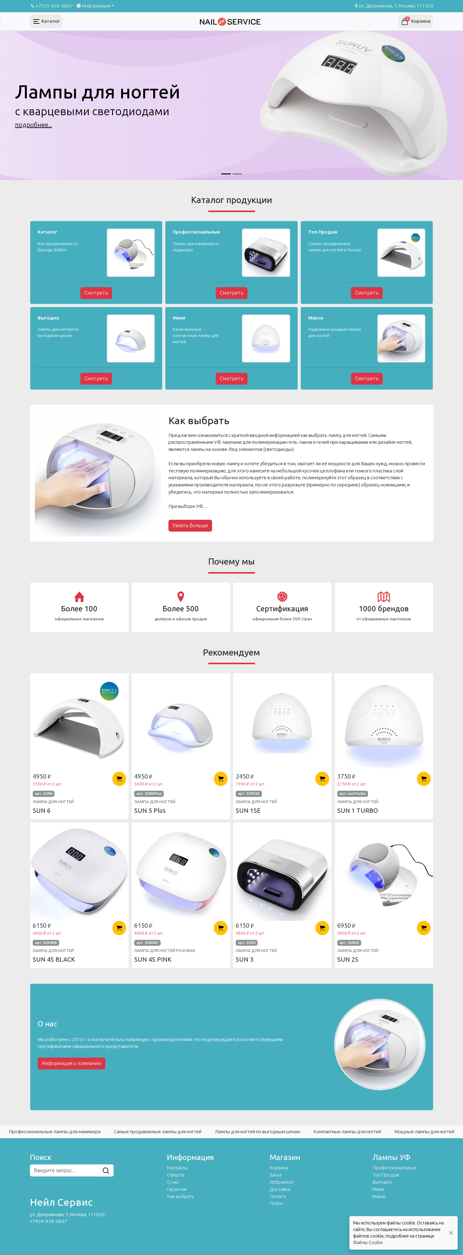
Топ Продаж (385, 1175)
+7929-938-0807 (51, 6)
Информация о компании (71, 1063)
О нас (173, 1182)
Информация (93, 6)
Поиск (276, 1203)
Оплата (278, 1196)
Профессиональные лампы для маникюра (55, 1131)
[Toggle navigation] (46, 21)
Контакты (177, 1168)
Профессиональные (394, 1168)
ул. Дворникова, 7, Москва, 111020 (393, 6)
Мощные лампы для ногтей (424, 1131)
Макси (378, 1196)
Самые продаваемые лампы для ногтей (157, 1131)
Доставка (280, 1189)
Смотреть (96, 293)
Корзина (279, 1168)
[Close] (451, 1233)
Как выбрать (180, 1196)
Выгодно (382, 1182)
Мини (378, 1189)
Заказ (275, 1175)
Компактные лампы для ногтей (347, 1131)
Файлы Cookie (368, 1242)
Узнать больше (190, 525)
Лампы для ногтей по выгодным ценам (257, 1131)
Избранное (282, 1182)
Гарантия (177, 1189)
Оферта (175, 1175)
